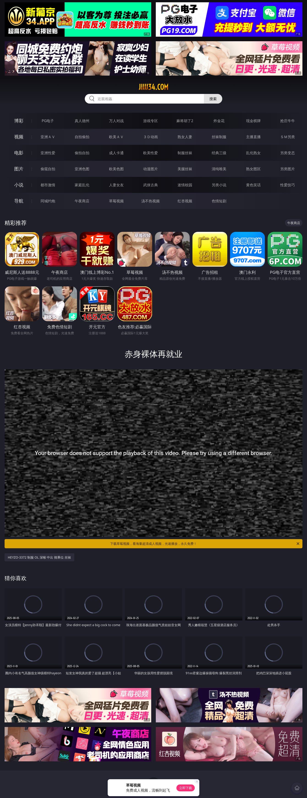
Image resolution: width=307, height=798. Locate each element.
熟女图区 (253, 168)
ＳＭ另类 (287, 136)
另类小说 (219, 184)
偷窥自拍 (48, 168)
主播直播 (253, 136)
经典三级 (219, 152)
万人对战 (116, 120)
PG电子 (48, 120)
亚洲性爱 (48, 152)
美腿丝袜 (185, 168)
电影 (18, 153)
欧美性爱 (150, 152)
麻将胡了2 (184, 120)
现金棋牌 (253, 120)
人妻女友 (116, 184)
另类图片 (287, 168)
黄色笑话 (253, 184)
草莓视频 (116, 200)
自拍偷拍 (82, 136)
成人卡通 (116, 152)
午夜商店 (82, 200)
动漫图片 (150, 168)
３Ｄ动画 (150, 136)
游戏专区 (150, 120)
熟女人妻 (185, 136)
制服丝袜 (185, 152)
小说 (18, 185)
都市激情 (48, 184)
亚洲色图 (82, 168)
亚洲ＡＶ (48, 136)
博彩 (18, 121)
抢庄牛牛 (287, 120)
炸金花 (219, 120)
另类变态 (287, 152)
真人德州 (82, 120)
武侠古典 (150, 184)
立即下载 (185, 788)
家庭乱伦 (82, 184)
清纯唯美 (219, 168)
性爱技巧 (287, 184)
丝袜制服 (219, 136)
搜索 (213, 98)
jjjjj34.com (153, 87)
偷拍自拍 (82, 152)
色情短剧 (219, 200)
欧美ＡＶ (116, 136)
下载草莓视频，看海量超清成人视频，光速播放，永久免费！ (205, 543)
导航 (18, 201)
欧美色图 (116, 168)
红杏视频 (185, 200)
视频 (18, 137)
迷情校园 (185, 184)
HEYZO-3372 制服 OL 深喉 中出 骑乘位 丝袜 (39, 557)
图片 (18, 169)
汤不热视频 (150, 200)
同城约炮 (48, 200)
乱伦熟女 (253, 152)
